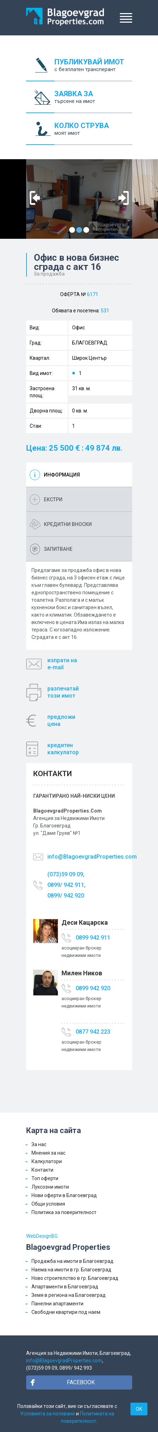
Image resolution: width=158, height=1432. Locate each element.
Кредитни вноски (68, 524)
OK (139, 1409)
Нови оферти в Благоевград (64, 1195)
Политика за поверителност (63, 1212)
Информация (62, 475)
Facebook (81, 1382)
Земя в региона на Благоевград (68, 1295)
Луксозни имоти (50, 1187)
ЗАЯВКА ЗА (93, 101)
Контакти (42, 1170)
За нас (38, 1144)
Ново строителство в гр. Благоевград (74, 1278)
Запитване (58, 549)
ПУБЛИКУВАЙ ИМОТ (93, 69)
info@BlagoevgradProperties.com (92, 856)
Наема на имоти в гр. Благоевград (71, 1269)
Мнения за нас (48, 1153)
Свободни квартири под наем (65, 1312)
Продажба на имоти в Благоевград (72, 1261)
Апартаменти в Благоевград (64, 1286)
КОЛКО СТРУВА (93, 133)
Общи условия (48, 1204)
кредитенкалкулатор (63, 749)
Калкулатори (46, 1161)
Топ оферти (44, 1178)
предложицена (61, 720)
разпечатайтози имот (63, 692)
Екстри (53, 499)
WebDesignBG (42, 1236)
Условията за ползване (47, 1413)
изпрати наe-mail (62, 664)
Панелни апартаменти (57, 1303)
